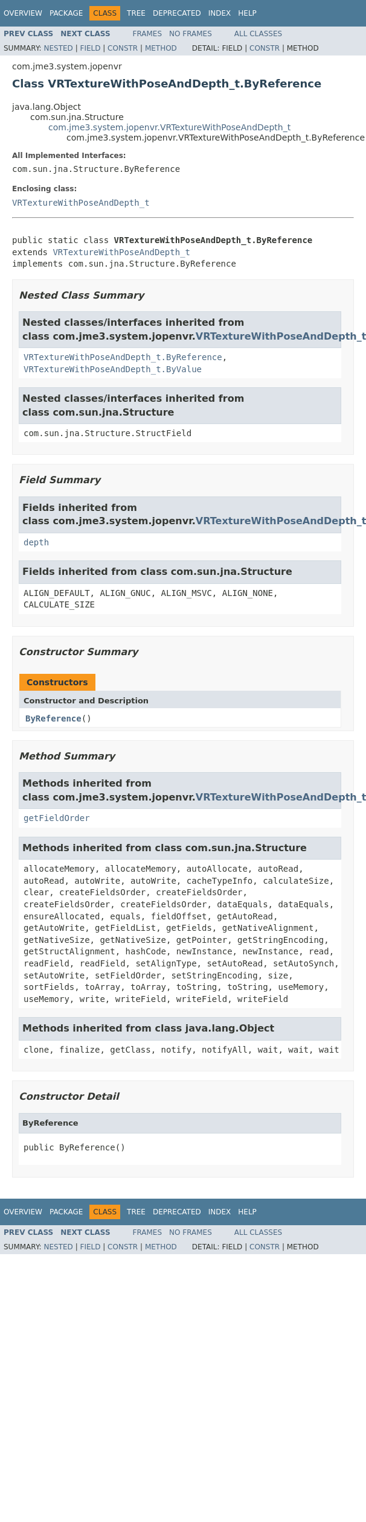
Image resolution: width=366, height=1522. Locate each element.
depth (36, 542)
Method (161, 48)
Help (247, 13)
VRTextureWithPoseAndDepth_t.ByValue (113, 369)
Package (66, 13)
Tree (136, 13)
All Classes (258, 34)
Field (90, 48)
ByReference (53, 718)
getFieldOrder (57, 818)
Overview (23, 13)
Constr (123, 48)
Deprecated (177, 13)
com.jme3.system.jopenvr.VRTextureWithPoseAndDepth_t (169, 127)
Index (219, 13)
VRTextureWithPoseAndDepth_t (81, 203)
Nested (57, 48)
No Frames (190, 34)
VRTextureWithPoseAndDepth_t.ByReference (123, 357)
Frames (147, 34)
